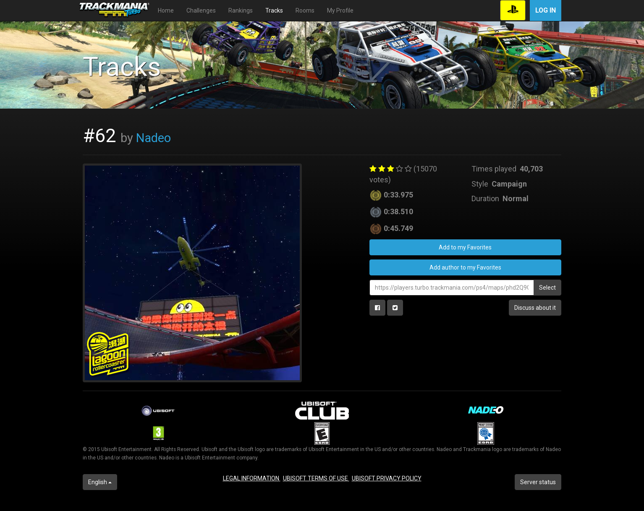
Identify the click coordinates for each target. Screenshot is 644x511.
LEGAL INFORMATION (251, 478)
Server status (538, 482)
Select (547, 287)
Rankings (240, 10)
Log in (545, 10)
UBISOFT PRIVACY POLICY (386, 478)
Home (166, 10)
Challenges (201, 10)
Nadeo (153, 138)
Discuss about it (535, 307)
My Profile (340, 10)
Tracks (274, 10)
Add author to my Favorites (465, 267)
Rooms (305, 10)
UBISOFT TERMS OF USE (316, 478)
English (100, 482)
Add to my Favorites (465, 247)
